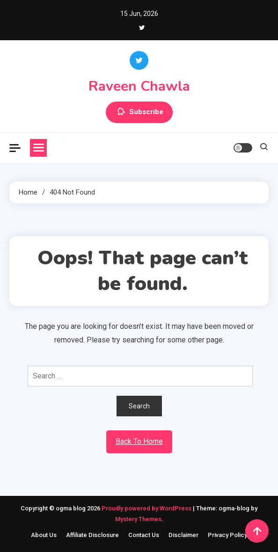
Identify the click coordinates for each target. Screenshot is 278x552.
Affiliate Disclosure (92, 534)
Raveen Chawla (139, 86)
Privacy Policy (227, 534)
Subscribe (139, 112)
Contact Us (143, 534)
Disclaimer (183, 534)
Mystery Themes (138, 519)
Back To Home (139, 441)
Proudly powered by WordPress (147, 508)
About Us (44, 534)
